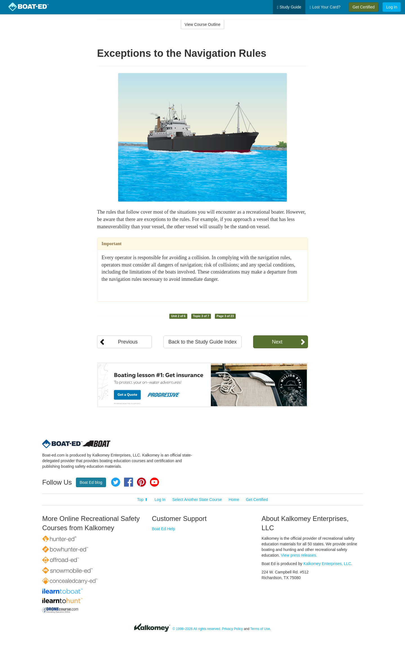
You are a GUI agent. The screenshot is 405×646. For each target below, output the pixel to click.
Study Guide (289, 7)
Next (277, 342)
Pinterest (141, 482)
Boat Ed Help (163, 529)
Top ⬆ (142, 499)
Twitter (115, 482)
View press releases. (299, 555)
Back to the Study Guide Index (202, 342)
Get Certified (363, 7)
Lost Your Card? (325, 7)
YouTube (154, 482)
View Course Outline (202, 24)
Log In (391, 7)
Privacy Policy (232, 629)
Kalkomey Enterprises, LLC (327, 563)
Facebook (128, 482)
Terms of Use (260, 629)
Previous (128, 342)
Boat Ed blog (91, 482)
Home (234, 499)
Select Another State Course (197, 499)
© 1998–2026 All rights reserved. (196, 629)
